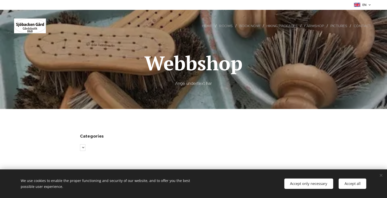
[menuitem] (210, 26)
